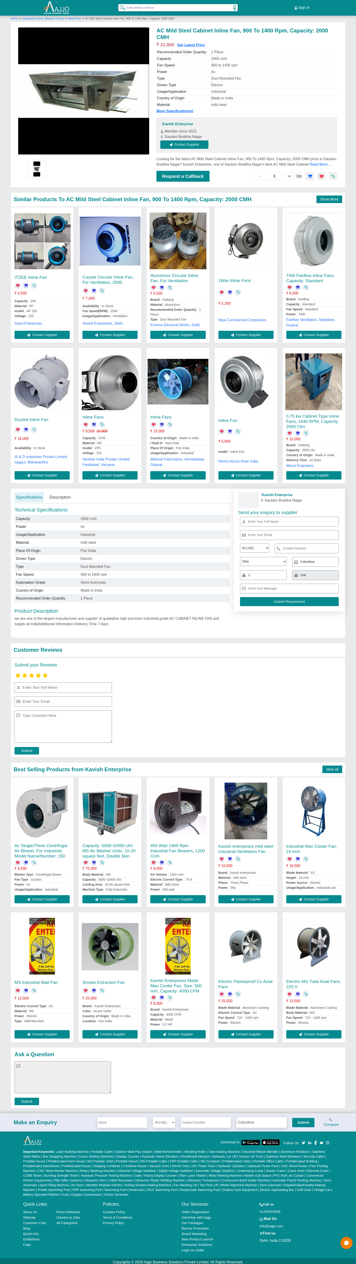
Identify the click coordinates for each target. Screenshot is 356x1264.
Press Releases (68, 1210)
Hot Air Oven (181, 1164)
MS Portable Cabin (154, 1159)
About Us (30, 1210)
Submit (26, 749)
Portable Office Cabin (268, 1159)
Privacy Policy (113, 1221)
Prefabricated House (76, 1164)
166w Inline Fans (234, 278)
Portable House (34, 1159)
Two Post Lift (209, 1183)
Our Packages (192, 1221)
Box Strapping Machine (59, 1154)
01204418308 (270, 1209)
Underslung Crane (250, 1169)
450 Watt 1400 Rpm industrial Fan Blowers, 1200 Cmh (177, 848)
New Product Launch (197, 1237)
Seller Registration (196, 1210)
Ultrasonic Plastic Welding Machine (160, 1178)
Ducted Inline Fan (31, 417)
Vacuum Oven (159, 1164)
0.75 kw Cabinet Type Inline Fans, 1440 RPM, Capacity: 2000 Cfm (312, 419)
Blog (26, 1226)
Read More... (320, 162)
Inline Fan (227, 418)
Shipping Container (106, 1164)
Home (14, 16)
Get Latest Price (191, 43)
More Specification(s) (174, 109)
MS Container (210, 1159)
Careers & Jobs (68, 1215)
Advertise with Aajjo (196, 1215)
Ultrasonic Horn (95, 1178)
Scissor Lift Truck (251, 1154)
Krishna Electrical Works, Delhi (175, 323)
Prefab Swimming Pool (54, 1188)
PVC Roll (279, 1173)
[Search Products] (121, 6)
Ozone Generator (116, 1192)
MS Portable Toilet (100, 1159)
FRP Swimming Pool (86, 1188)
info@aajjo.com (271, 1224)
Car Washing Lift (185, 1183)
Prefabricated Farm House (66, 1159)
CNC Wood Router (294, 1164)
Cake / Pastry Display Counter (155, 1173)
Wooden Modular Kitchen (104, 1183)
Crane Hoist (296, 1169)
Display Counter (127, 1154)
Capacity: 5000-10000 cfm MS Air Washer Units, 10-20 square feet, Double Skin (109, 848)
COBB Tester (32, 1173)
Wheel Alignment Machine (238, 1183)
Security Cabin (314, 1154)
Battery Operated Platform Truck (46, 1192)
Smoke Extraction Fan (103, 980)
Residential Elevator (195, 1154)
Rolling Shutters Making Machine (147, 1183)
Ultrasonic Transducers (203, 1178)
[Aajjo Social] (303, 1141)
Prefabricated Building (301, 1159)
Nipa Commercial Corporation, (242, 318)
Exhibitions (31, 1237)
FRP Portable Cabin (184, 1159)
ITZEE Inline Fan (31, 275)
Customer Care (34, 1221)
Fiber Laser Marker (192, 1173)
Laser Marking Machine (72, 1149)
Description (60, 495)
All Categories (67, 1221)
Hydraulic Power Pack (263, 1164)
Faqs (27, 1242)
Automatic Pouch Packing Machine (296, 1178)
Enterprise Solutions (197, 1242)
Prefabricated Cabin (237, 1159)
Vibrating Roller (195, 1149)
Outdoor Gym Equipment (239, 1188)
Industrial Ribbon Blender (260, 1149)
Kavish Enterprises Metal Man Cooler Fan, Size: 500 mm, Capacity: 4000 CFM (176, 983)
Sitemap (29, 1215)
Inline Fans (74, 16)
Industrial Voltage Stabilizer (137, 1169)
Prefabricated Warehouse (41, 1164)
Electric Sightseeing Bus (277, 1188)
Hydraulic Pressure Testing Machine (106, 1173)
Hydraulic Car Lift (224, 1154)
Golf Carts (304, 1188)
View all (332, 767)
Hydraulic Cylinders (231, 1164)
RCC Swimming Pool (162, 1188)
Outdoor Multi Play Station (133, 1149)
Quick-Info (31, 1232)
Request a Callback (183, 174)
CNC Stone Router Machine (57, 1169)
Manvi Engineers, (300, 463)
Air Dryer (77, 1183)
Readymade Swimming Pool (200, 1188)
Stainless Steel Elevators (283, 1154)
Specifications (29, 495)
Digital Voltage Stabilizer (176, 1169)
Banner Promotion (195, 1226)
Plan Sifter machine (68, 1178)
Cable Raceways (121, 1178)
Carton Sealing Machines (96, 1154)
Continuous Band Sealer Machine (246, 1178)
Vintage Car (322, 1188)
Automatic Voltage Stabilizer (215, 1169)
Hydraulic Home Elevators (160, 1154)
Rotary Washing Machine (97, 1169)
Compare (331, 1121)
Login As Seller (193, 1248)
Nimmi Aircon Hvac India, (238, 459)
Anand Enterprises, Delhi (102, 321)
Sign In (302, 7)
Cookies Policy (114, 1210)
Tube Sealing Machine (224, 1149)
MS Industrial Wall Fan (36, 980)
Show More (329, 197)
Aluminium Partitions (295, 1149)
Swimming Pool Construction (124, 1188)
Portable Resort (127, 1159)
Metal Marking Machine (225, 1173)
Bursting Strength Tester (61, 1173)
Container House (135, 1164)
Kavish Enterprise (177, 122)
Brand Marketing (194, 1232)
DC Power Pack (204, 1164)
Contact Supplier (186, 143)
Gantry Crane (275, 1169)
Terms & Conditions (117, 1215)
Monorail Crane (318, 1169)
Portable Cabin (102, 1149)
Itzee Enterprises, (29, 321)
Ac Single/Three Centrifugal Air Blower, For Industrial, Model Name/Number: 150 (41, 848)
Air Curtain (296, 1173)
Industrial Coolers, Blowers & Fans (43, 16)
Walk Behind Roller (168, 1149)
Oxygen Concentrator (86, 1192)
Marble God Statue (257, 1173)
